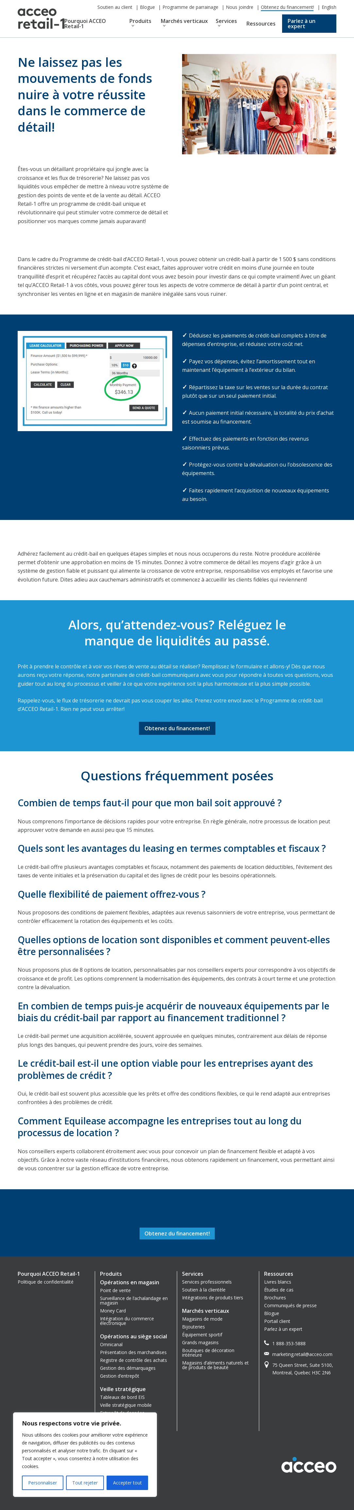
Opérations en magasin (129, 1282)
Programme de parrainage (190, 7)
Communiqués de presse (290, 1305)
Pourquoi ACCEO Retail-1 (85, 23)
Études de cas (279, 1290)
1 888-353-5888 (289, 1343)
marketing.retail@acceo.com (302, 1354)
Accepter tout (127, 1483)
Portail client (277, 1321)
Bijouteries (193, 1327)
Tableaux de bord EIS (122, 1397)
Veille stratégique (123, 1389)
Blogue (147, 7)
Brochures (275, 1297)
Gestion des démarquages (128, 1368)
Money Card (113, 1311)
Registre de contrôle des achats (133, 1360)
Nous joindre (239, 7)
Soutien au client (114, 7)
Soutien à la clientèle (204, 1290)
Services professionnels (207, 1282)
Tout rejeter (85, 1483)
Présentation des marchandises (133, 1352)
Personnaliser (42, 1483)
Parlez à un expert (301, 23)
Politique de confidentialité (46, 1282)
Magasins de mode (202, 1319)
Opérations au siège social (133, 1336)
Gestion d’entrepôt (119, 1376)
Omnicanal (111, 1344)
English (329, 7)
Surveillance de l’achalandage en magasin (134, 1300)
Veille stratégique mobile (126, 1405)
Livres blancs (277, 1282)
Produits (140, 21)
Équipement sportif (202, 1334)
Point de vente (115, 1290)
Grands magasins (200, 1342)
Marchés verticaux (184, 21)
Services (226, 21)
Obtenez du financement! (287, 7)
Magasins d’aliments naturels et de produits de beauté (215, 1365)
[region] (85, 1454)
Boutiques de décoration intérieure (208, 1352)
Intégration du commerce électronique (127, 1320)
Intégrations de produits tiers (212, 1297)
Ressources (261, 23)
